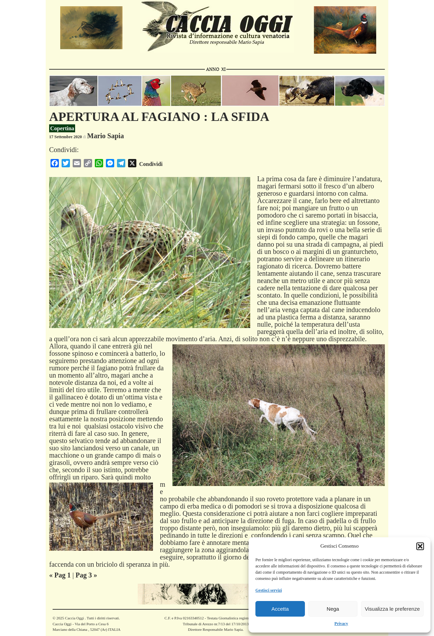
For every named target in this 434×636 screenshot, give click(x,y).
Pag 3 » (86, 575)
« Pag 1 (60, 575)
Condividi (151, 164)
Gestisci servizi (268, 590)
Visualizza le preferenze (392, 609)
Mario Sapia (105, 136)
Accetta (280, 609)
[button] (420, 546)
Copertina (62, 128)
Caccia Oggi (74, 618)
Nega (333, 609)
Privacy (341, 623)
